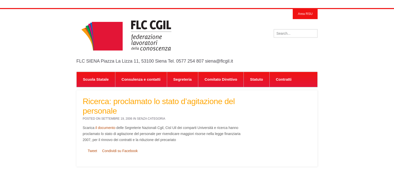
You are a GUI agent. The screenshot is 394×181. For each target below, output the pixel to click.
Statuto (256, 79)
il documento (105, 128)
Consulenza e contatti (141, 79)
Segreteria (182, 79)
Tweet (92, 151)
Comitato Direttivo (221, 79)
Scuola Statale (96, 79)
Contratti (284, 79)
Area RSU (305, 14)
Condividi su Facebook (120, 151)
